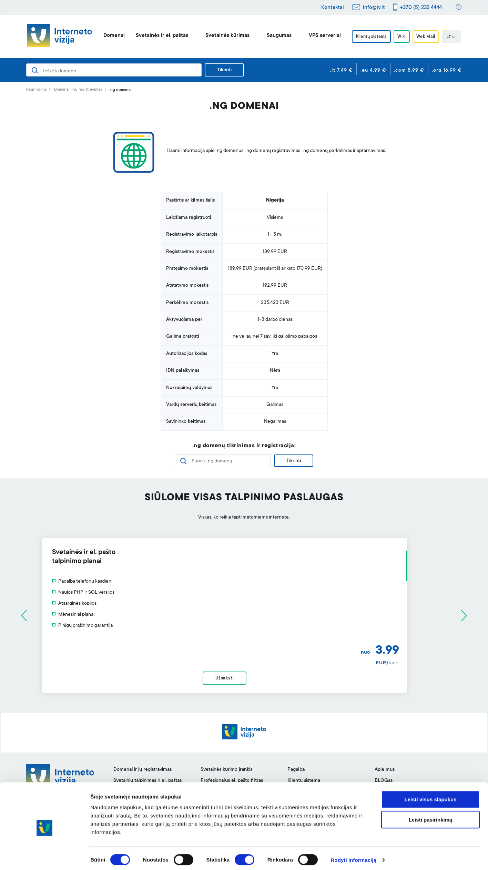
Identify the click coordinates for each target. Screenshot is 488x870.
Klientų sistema (369, 36)
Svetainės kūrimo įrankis (226, 773)
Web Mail (427, 36)
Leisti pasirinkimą (431, 816)
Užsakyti (244, 680)
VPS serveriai (322, 36)
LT (453, 37)
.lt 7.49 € (341, 70)
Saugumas (276, 36)
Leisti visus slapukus (431, 796)
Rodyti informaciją (353, 856)
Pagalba (296, 773)
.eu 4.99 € (373, 70)
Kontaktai (332, 8)
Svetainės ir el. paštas (159, 36)
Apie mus (385, 773)
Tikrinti (224, 70)
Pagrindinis (36, 90)
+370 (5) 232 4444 (421, 8)
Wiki (401, 36)
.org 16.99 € (447, 70)
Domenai (111, 36)
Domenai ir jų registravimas (78, 90)
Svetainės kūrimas (225, 36)
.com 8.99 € (409, 70)
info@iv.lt (374, 8)
